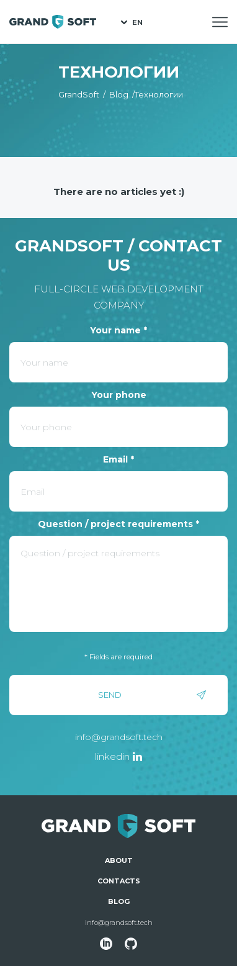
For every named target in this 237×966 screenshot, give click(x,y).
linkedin (112, 756)
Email (118, 459)
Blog (119, 901)
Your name (118, 330)
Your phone (118, 394)
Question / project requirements (118, 524)
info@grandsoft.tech (119, 737)
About (119, 860)
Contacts (118, 881)
